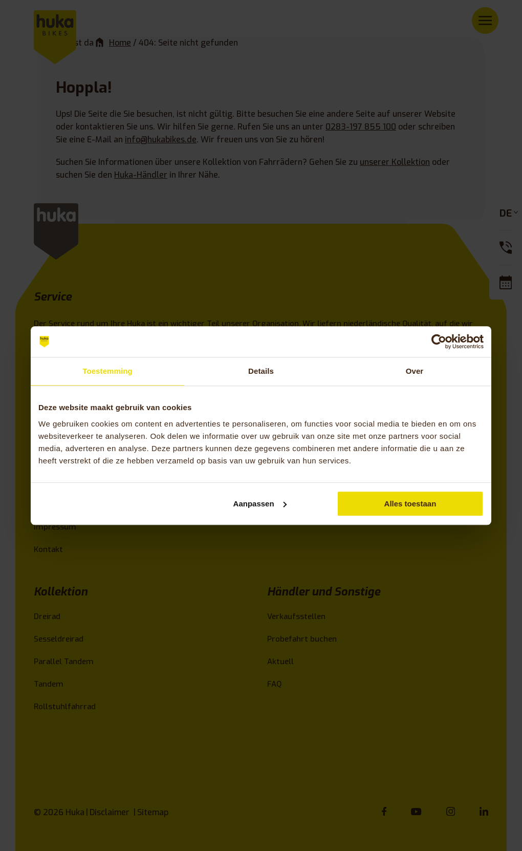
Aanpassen (260, 503)
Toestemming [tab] (107, 371)
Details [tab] (261, 371)
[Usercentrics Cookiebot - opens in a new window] (439, 341)
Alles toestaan (410, 503)
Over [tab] (415, 371)
